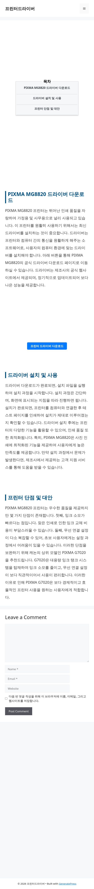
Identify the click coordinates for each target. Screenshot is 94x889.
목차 (47, 81)
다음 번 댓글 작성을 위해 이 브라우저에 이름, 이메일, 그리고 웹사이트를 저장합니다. (47, 698)
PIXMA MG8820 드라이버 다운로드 (47, 88)
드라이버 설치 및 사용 (47, 98)
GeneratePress (67, 883)
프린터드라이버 (20, 8)
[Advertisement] (49, 55)
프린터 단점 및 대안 (47, 109)
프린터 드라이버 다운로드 (47, 346)
